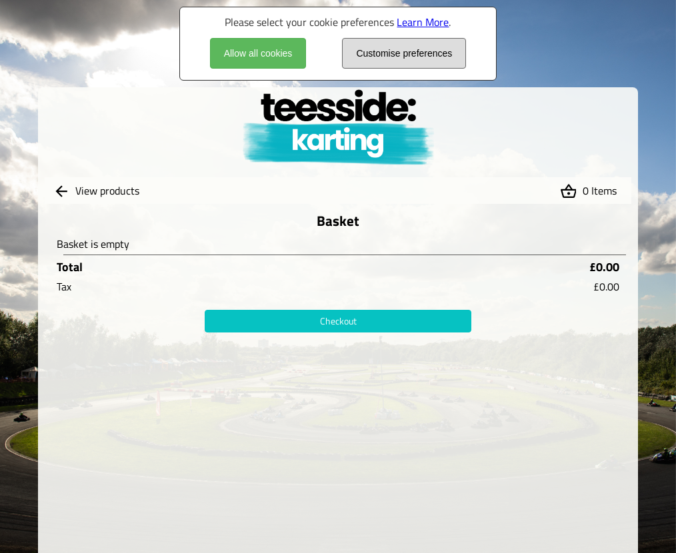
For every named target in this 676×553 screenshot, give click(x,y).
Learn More (423, 22)
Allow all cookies (258, 53)
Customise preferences (404, 53)
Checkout (338, 321)
